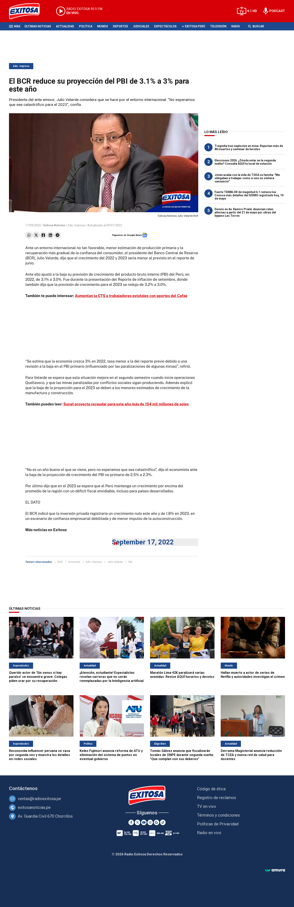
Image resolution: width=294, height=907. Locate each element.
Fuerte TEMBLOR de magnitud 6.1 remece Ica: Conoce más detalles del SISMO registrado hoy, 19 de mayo (249, 195)
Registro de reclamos (216, 797)
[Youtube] (144, 822)
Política (85, 26)
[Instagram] (150, 822)
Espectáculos (165, 26)
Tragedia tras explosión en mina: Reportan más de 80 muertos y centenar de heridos (249, 147)
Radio (235, 26)
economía (74, 561)
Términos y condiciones (218, 815)
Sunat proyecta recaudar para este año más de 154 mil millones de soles (126, 404)
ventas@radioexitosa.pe (39, 798)
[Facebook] (131, 822)
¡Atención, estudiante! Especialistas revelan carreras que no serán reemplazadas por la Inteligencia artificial (112, 677)
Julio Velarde (115, 561)
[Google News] (156, 822)
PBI (130, 561)
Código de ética (211, 788)
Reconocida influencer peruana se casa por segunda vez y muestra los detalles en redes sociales (39, 755)
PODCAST (277, 11)
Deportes (120, 26)
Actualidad (65, 26)
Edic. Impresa (21, 66)
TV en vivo (206, 806)
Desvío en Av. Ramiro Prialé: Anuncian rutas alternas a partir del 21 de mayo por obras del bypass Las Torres (245, 212)
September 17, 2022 (143, 542)
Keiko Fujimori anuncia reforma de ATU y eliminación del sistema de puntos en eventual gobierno (111, 755)
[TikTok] (163, 822)
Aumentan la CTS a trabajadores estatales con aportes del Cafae (131, 296)
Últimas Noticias (37, 26)
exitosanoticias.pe (34, 807)
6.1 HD (252, 11)
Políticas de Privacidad (217, 824)
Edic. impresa (76, 225)
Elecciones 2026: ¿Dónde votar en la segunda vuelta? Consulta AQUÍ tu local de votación (245, 162)
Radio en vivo (209, 832)
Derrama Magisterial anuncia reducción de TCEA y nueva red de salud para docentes (251, 755)
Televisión (218, 26)
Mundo (102, 26)
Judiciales (141, 26)
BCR (60, 561)
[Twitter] (137, 822)
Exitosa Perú (195, 26)
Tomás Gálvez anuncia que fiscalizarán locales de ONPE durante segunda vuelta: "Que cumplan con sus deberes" (182, 755)
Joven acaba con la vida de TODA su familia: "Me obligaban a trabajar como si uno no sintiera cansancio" (247, 178)
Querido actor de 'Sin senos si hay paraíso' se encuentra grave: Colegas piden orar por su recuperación (38, 677)
